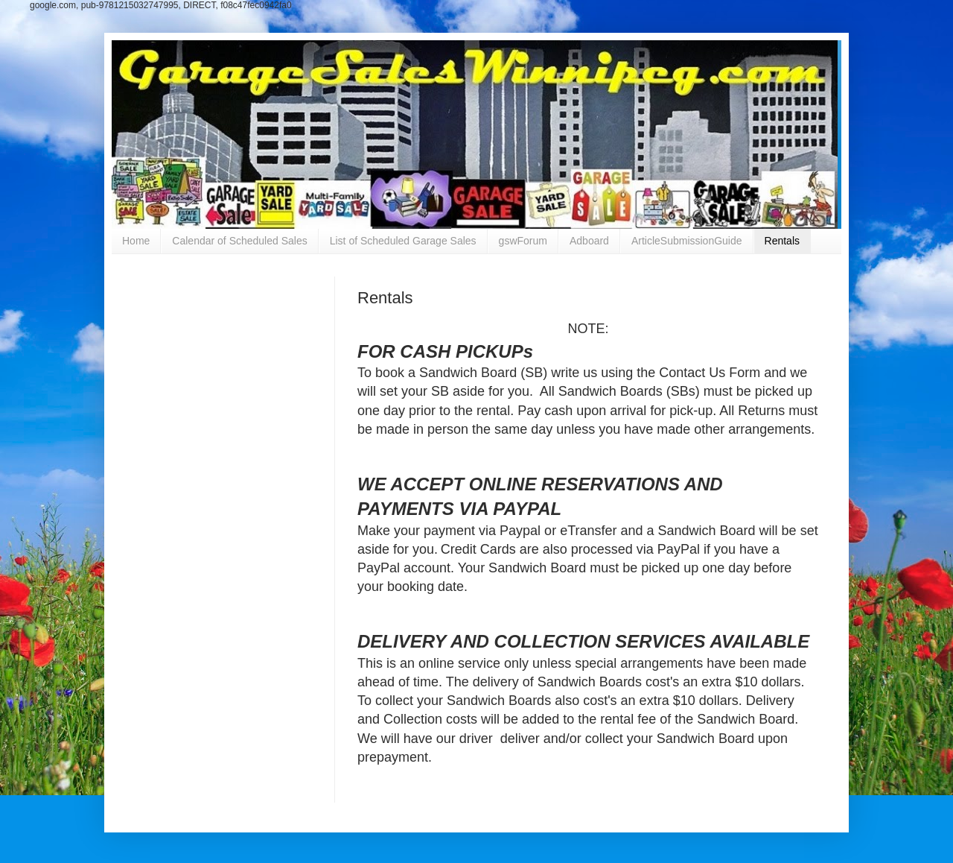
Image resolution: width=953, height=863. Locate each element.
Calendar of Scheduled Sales (239, 241)
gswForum (523, 241)
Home (136, 241)
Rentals (782, 241)
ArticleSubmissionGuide (686, 241)
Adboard (589, 241)
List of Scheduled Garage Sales (403, 241)
